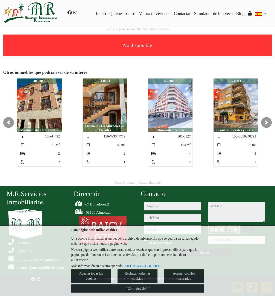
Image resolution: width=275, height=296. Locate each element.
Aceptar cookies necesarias (184, 276)
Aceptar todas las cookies (91, 276)
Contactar (182, 13)
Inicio (101, 13)
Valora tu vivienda (155, 13)
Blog (240, 13)
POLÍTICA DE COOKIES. (142, 266)
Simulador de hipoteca (213, 13)
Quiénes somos (122, 13)
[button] (8, 122)
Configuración (137, 288)
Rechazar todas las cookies (137, 276)
